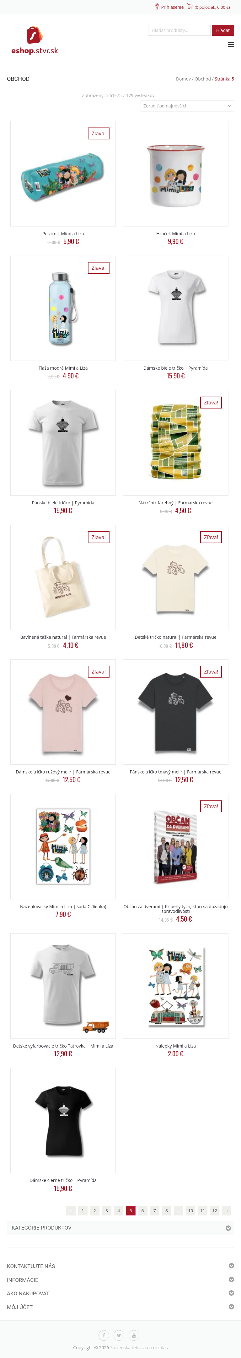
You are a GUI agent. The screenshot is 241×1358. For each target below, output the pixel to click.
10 (190, 1211)
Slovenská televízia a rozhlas (139, 1347)
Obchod (203, 79)
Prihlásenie (172, 7)
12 (214, 1211)
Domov (183, 79)
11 (202, 1211)
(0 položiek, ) (212, 7)
